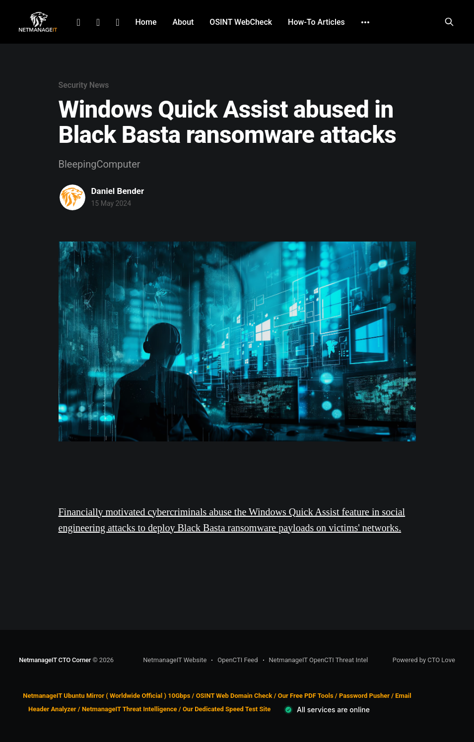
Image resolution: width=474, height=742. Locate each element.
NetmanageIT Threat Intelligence (129, 709)
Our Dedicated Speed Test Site (227, 709)
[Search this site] (449, 22)
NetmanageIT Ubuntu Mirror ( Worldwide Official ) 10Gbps (106, 695)
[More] (365, 22)
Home (146, 22)
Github (117, 22)
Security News (84, 85)
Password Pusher (364, 695)
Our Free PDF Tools (306, 695)
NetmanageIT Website (174, 660)
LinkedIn (78, 22)
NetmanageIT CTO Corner (55, 660)
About (183, 22)
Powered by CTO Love (424, 660)
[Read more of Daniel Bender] (72, 197)
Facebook (98, 22)
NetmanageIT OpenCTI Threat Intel (318, 660)
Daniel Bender (117, 191)
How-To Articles (316, 22)
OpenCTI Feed (237, 660)
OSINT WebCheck (240, 22)
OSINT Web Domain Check (234, 695)
